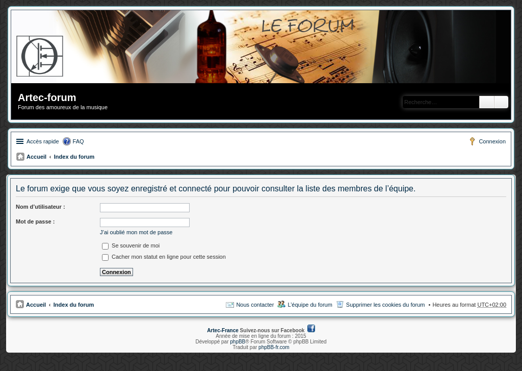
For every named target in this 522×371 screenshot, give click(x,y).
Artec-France (223, 330)
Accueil (36, 157)
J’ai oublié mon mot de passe (136, 232)
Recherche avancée (501, 102)
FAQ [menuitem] (78, 141)
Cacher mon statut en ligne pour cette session (164, 257)
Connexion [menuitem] (492, 141)
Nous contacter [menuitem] (255, 305)
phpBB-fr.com (274, 347)
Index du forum (74, 157)
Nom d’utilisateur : (40, 207)
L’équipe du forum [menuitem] (310, 305)
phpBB (237, 341)
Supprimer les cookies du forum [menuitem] (385, 305)
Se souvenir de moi (131, 245)
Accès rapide (43, 141)
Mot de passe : (35, 221)
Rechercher (486, 102)
